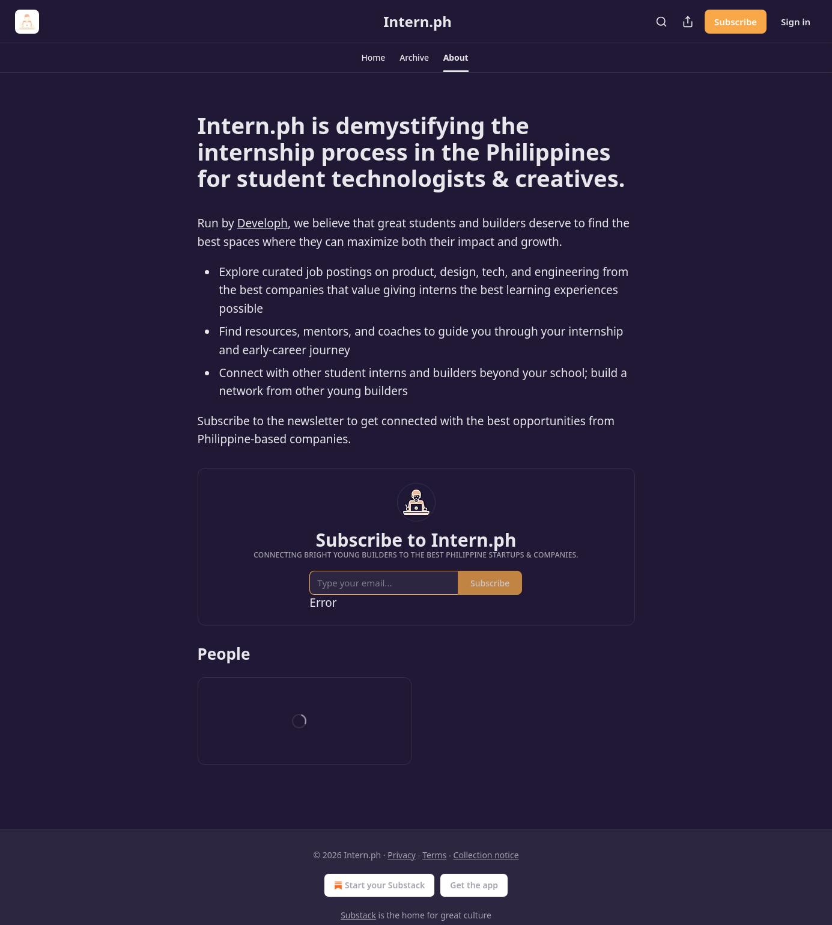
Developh (262, 223)
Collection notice (486, 855)
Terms (434, 855)
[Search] (661, 22)
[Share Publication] (688, 22)
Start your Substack (378, 885)
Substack (358, 915)
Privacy (401, 855)
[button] (373, 57)
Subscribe (735, 22)
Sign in (795, 22)
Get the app (474, 885)
